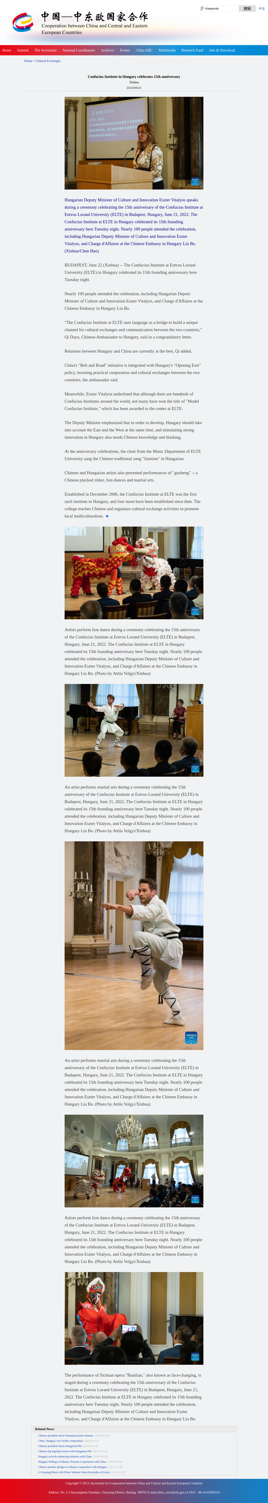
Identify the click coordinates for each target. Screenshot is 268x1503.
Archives (107, 50)
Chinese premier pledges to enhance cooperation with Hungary (72, 1467)
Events (125, 50)
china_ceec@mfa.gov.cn (172, 1492)
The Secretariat (46, 50)
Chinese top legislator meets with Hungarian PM (64, 1451)
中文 (262, 8)
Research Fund (192, 50)
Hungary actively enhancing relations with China (65, 1456)
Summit (23, 50)
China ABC (144, 50)
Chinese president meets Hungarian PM (60, 1446)
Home (6, 50)
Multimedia (167, 50)
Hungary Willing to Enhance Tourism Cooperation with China (72, 1461)
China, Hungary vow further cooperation (60, 1440)
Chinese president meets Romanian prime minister (65, 1435)
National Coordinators (79, 50)
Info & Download (222, 50)
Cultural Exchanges (48, 61)
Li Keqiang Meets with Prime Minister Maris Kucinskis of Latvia (74, 1472)
